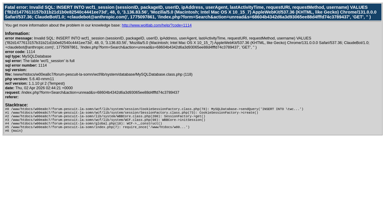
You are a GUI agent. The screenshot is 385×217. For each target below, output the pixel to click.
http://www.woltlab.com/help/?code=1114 (157, 25)
